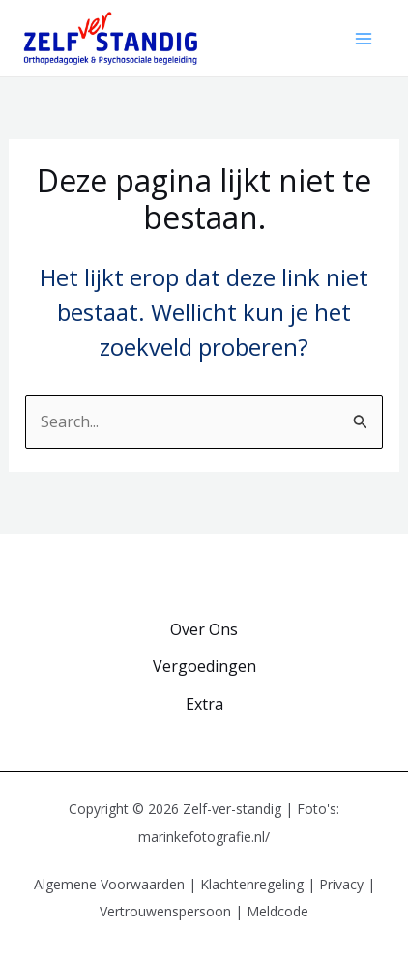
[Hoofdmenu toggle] (363, 38)
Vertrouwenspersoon (165, 911)
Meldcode (277, 911)
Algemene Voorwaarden (109, 884)
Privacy (341, 884)
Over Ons (204, 629)
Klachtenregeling (252, 884)
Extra (204, 703)
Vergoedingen (204, 666)
